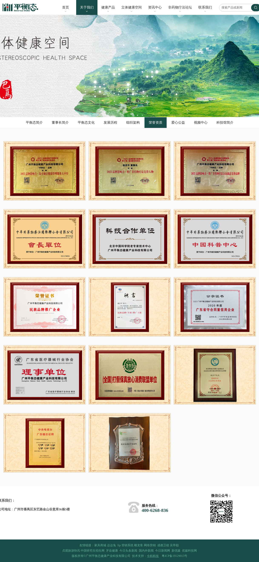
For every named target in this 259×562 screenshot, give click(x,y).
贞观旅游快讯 (71, 550)
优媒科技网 (189, 550)
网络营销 (150, 545)
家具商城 (100, 545)
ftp (119, 545)
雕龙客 (138, 545)
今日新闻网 (162, 550)
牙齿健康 (112, 550)
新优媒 (176, 550)
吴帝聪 (174, 545)
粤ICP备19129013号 (174, 556)
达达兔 (111, 545)
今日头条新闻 (128, 550)
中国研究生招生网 (92, 550)
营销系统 (127, 545)
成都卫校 (163, 545)
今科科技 (153, 556)
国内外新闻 (146, 550)
